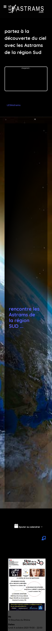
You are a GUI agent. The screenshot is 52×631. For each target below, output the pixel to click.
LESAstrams (14, 105)
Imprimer (35, 518)
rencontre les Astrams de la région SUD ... (24, 317)
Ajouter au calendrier (27, 526)
